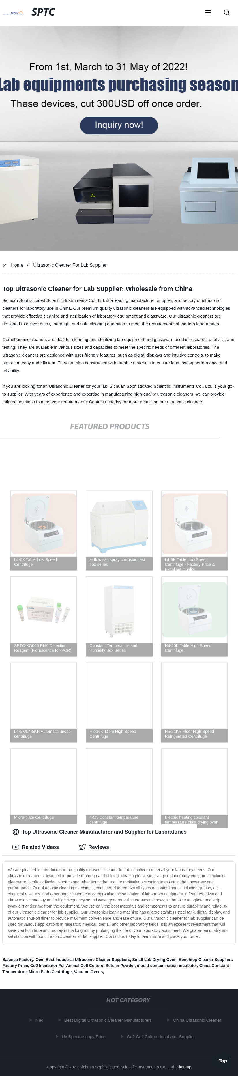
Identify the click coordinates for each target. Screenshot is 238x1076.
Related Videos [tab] (35, 847)
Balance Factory (17, 959)
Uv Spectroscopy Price (85, 1036)
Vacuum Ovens (88, 971)
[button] (208, 13)
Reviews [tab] (94, 847)
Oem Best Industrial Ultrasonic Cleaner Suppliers (82, 959)
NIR (40, 1020)
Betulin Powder (120, 965)
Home (17, 265)
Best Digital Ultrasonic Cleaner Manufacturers (109, 1020)
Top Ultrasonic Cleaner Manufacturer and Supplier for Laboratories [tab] (99, 831)
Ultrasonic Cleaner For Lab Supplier (69, 265)
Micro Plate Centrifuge (50, 971)
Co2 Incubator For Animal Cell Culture (66, 965)
